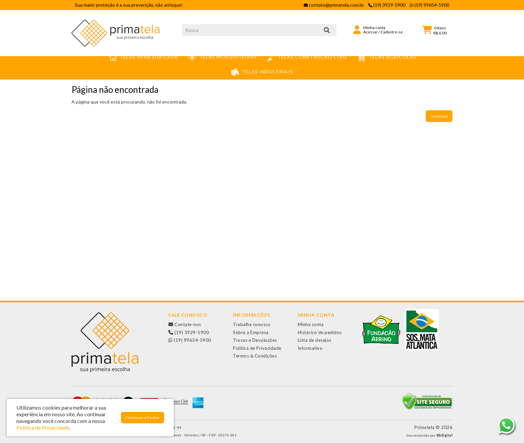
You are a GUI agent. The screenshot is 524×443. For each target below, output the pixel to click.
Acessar (370, 31)
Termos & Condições (255, 355)
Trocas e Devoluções (255, 340)
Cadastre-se (392, 31)
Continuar (439, 116)
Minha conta (311, 324)
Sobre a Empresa (251, 332)
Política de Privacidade (257, 348)
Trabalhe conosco (251, 324)
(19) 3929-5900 (188, 332)
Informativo (310, 348)
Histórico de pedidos (320, 332)
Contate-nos (184, 324)
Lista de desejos (315, 340)
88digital (444, 435)
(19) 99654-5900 (189, 340)
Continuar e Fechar (142, 417)
